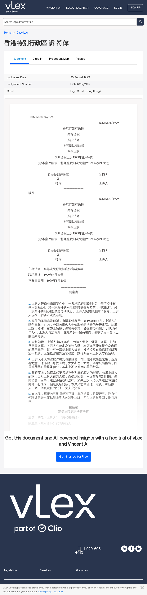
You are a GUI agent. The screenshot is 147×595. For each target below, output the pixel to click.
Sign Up (135, 7)
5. (29, 372)
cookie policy (44, 591)
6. (29, 394)
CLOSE (141, 588)
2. (29, 321)
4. (29, 359)
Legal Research (77, 7)
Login (118, 7)
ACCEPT (58, 591)
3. (29, 342)
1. (29, 303)
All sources (81, 570)
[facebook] (131, 548)
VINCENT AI (53, 7)
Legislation (10, 570)
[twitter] (124, 548)
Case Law (45, 570)
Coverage (101, 7)
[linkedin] (138, 548)
